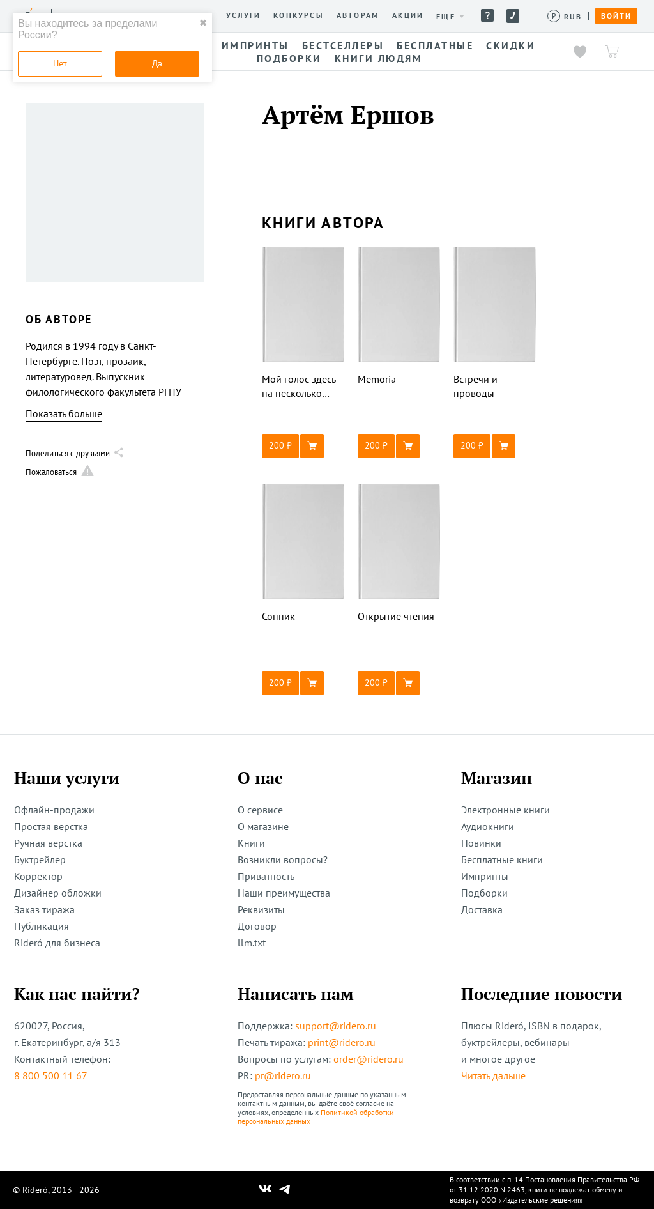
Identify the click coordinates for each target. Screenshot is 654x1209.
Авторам (358, 15)
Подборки (484, 892)
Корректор (38, 876)
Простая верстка (51, 826)
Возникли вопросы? (283, 859)
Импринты (484, 876)
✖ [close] (203, 23)
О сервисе (260, 809)
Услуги (243, 15)
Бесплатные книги (502, 859)
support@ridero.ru (335, 1025)
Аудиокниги (487, 826)
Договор (257, 926)
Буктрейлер (40, 859)
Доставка (482, 909)
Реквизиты (261, 909)
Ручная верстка (48, 842)
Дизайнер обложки (58, 892)
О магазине (263, 826)
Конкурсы (298, 15)
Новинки (481, 842)
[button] (303, 446)
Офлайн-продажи (54, 809)
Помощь (487, 15)
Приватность (266, 876)
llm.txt (252, 942)
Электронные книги (505, 809)
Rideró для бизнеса (57, 942)
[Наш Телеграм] (284, 1189)
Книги (251, 842)
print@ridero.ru (342, 1042)
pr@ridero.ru (283, 1075)
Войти (616, 16)
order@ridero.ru (368, 1058)
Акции (407, 15)
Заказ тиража (44, 909)
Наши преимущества (284, 892)
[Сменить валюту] (564, 16)
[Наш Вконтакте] (265, 1189)
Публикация (41, 926)
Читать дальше (493, 1075)
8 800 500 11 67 (50, 1075)
